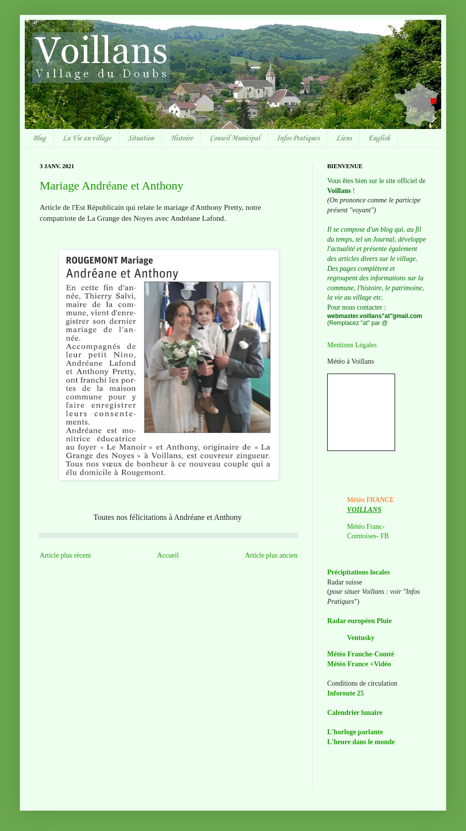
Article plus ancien (271, 555)
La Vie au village (86, 138)
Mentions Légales (352, 345)
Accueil (168, 555)
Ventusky (361, 637)
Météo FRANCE (370, 500)
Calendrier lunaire (354, 712)
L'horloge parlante (355, 732)
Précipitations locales (358, 572)
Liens (343, 138)
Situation (141, 138)
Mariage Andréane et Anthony (111, 185)
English (379, 138)
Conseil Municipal (235, 138)
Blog (39, 138)
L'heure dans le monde (361, 742)
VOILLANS (364, 509)
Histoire (182, 138)
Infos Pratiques (298, 138)
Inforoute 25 (345, 693)
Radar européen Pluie (359, 621)
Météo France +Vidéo (359, 664)
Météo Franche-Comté (360, 654)
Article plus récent (65, 555)
